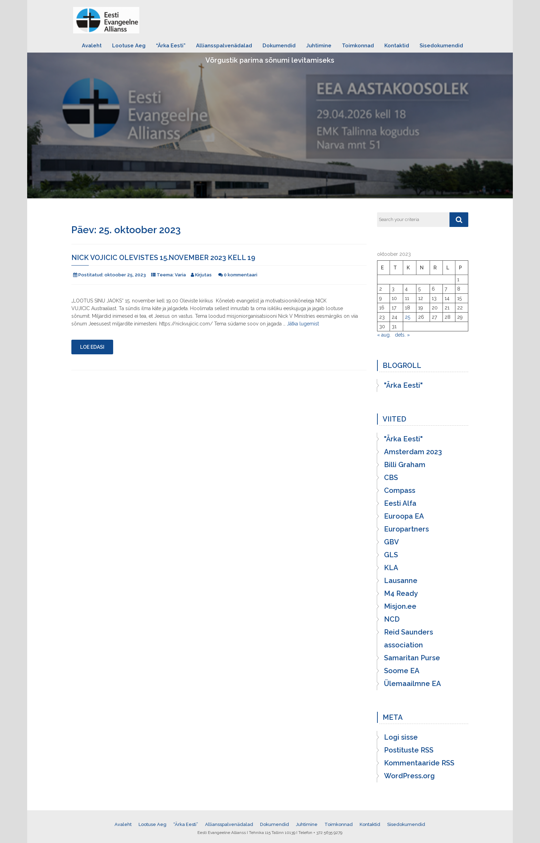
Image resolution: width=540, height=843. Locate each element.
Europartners (406, 529)
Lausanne (400, 580)
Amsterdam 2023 (413, 452)
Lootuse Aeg (129, 45)
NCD (392, 619)
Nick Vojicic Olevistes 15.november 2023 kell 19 (163, 257)
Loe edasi (92, 347)
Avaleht (92, 45)
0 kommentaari (240, 274)
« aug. (384, 335)
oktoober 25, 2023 (125, 274)
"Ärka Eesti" (403, 385)
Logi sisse (401, 737)
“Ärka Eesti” (171, 45)
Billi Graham (404, 464)
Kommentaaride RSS (419, 763)
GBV (391, 542)
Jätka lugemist (303, 323)
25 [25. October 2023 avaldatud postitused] (407, 317)
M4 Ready (401, 593)
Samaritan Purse (412, 658)
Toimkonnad (358, 45)
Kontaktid (396, 45)
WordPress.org (409, 776)
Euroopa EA (404, 516)
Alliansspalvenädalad (224, 45)
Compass (399, 490)
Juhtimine (318, 45)
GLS (391, 555)
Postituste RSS (408, 750)
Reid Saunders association (408, 638)
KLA (391, 568)
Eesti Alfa (400, 503)
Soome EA (402, 671)
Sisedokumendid (441, 45)
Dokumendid (279, 45)
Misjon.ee (400, 606)
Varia (180, 274)
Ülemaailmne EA (412, 683)
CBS (391, 477)
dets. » (402, 335)
